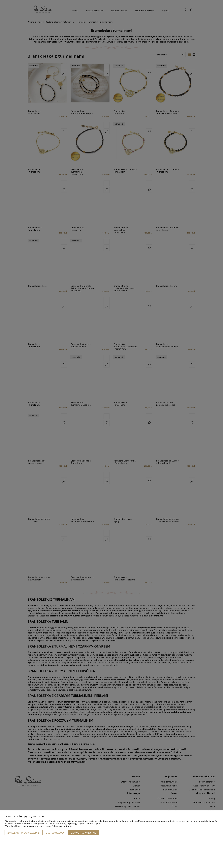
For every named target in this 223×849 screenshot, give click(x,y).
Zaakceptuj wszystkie (83, 833)
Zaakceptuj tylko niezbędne (24, 833)
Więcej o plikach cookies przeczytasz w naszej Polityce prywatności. (39, 826)
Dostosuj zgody (55, 833)
